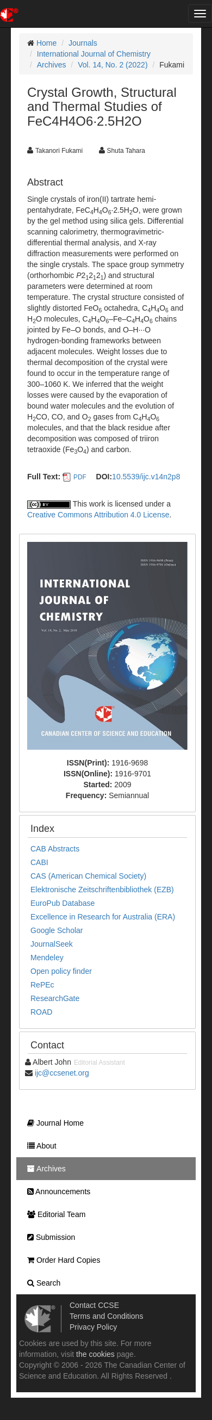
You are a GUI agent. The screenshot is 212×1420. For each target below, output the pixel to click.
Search (41, 1283)
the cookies (95, 1354)
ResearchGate (54, 998)
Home (46, 43)
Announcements (56, 1191)
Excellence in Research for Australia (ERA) (102, 916)
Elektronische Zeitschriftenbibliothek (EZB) (102, 889)
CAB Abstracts (54, 848)
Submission (48, 1237)
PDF (79, 477)
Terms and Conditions (106, 1316)
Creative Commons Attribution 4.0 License (98, 514)
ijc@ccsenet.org (62, 1073)
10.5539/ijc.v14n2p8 (146, 476)
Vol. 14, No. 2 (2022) (112, 64)
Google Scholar (56, 930)
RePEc (42, 984)
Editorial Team (53, 1214)
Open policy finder (61, 971)
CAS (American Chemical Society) (88, 876)
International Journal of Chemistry (94, 54)
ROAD (41, 1012)
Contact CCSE (94, 1305)
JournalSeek (51, 944)
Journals (82, 43)
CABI (39, 862)
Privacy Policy (93, 1327)
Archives (51, 64)
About (39, 1145)
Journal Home (53, 1123)
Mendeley (47, 957)
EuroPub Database (62, 903)
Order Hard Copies (61, 1260)
